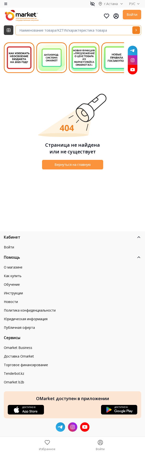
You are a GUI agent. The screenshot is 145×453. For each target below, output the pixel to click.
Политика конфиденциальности (30, 310)
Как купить (12, 276)
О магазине (13, 267)
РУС (135, 3)
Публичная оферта (19, 327)
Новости (11, 301)
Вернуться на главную (72, 164)
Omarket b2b (14, 382)
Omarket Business (18, 347)
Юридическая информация (26, 319)
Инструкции (13, 293)
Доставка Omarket (19, 356)
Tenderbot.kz (14, 373)
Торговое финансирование (26, 365)
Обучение (12, 284)
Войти (132, 14)
